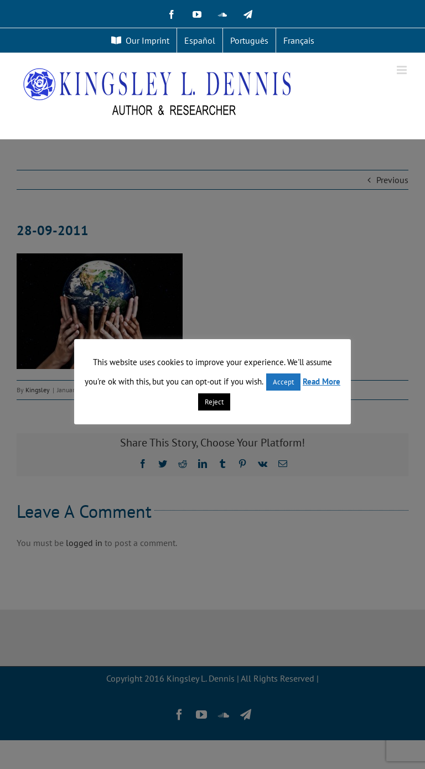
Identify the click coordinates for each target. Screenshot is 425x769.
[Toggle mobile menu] (402, 70)
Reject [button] (214, 402)
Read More (321, 381)
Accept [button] (283, 382)
